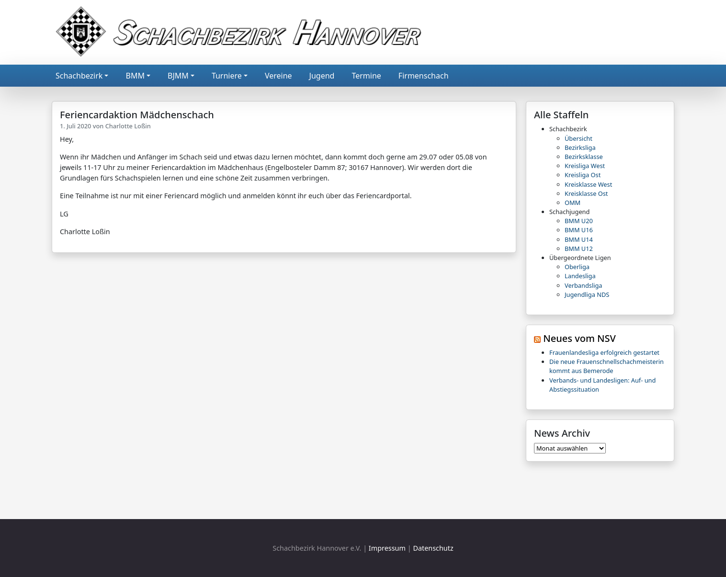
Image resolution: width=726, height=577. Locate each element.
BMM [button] (134, 75)
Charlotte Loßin (128, 126)
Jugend (322, 75)
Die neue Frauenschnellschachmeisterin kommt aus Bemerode (606, 366)
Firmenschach (423, 75)
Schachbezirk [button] (79, 75)
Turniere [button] (227, 75)
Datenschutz (433, 548)
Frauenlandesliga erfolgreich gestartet (604, 352)
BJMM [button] (178, 75)
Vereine (278, 75)
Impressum (387, 548)
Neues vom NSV (579, 338)
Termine (366, 75)
